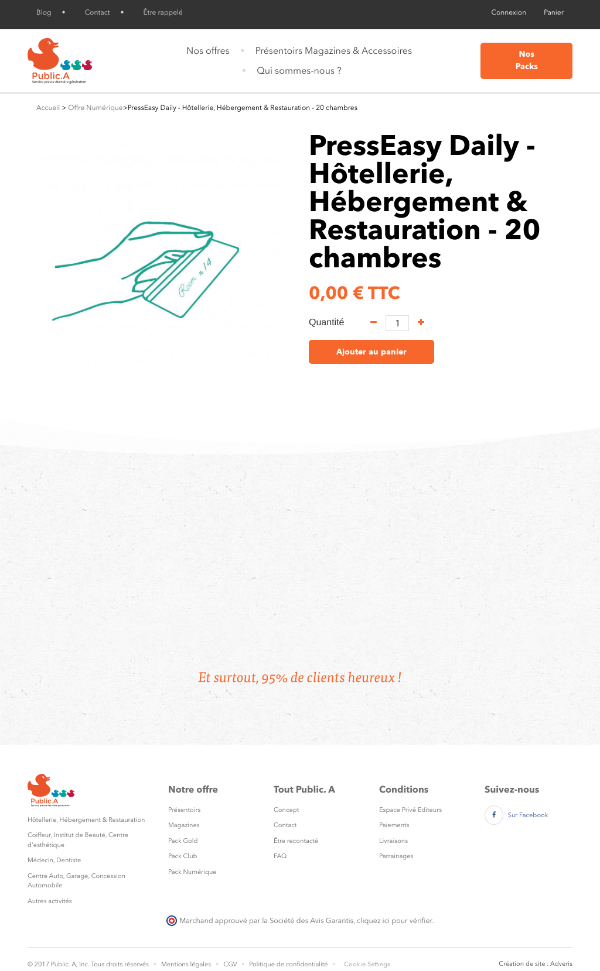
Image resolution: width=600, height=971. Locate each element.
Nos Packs (527, 60)
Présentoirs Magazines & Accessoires (333, 50)
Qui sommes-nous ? (299, 70)
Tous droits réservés (120, 964)
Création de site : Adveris (535, 963)
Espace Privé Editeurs (410, 810)
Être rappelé (163, 12)
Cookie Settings (367, 964)
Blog (44, 12)
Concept (286, 810)
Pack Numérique (192, 872)
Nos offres (208, 50)
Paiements (394, 825)
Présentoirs (184, 810)
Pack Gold (183, 841)
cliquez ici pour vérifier (394, 920)
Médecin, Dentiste (54, 860)
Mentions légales (186, 964)
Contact (97, 12)
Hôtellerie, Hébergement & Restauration (86, 820)
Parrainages (396, 856)
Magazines (184, 825)
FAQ (280, 856)
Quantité (326, 323)
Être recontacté (296, 841)
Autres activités (50, 901)
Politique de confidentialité (288, 964)
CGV (230, 964)
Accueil (48, 108)
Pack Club (182, 856)
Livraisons (393, 841)
